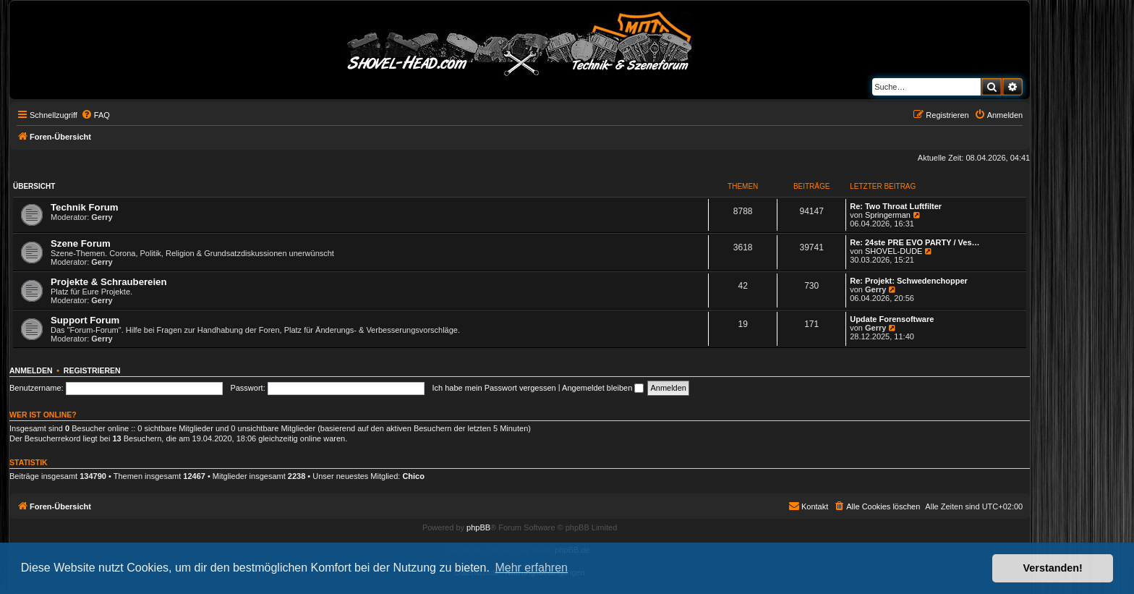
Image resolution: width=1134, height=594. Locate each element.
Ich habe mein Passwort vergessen (494, 387)
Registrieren (92, 370)
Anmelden (31, 370)
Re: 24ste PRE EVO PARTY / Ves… (914, 242)
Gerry (101, 217)
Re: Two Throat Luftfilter (896, 206)
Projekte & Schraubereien (109, 281)
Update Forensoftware (892, 319)
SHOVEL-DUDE (893, 251)
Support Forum (85, 320)
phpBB (478, 527)
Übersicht (34, 186)
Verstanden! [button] (1053, 568)
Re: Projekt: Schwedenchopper (909, 280)
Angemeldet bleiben (603, 387)
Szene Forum (81, 243)
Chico (413, 476)
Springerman (888, 215)
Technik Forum (85, 207)
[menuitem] (95, 115)
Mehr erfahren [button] (531, 567)
